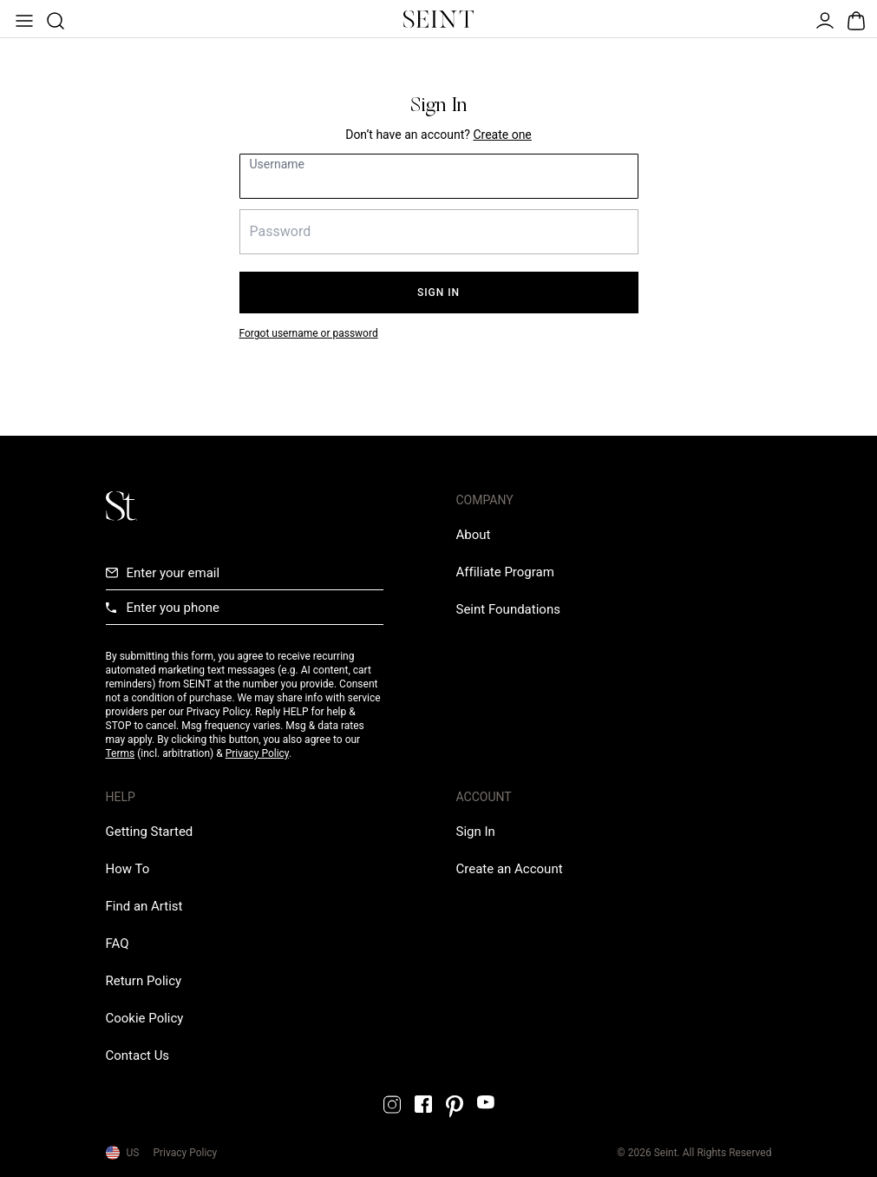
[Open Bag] (854, 19)
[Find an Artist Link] (144, 906)
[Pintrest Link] (454, 1106)
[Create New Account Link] (502, 134)
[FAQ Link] (117, 943)
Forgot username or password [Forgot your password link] (308, 333)
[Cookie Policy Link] (145, 1018)
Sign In (438, 292)
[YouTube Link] (485, 1101)
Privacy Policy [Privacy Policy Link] (185, 1153)
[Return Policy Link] (144, 981)
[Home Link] (438, 19)
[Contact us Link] (138, 1055)
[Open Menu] (22, 19)
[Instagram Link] (392, 1104)
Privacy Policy (257, 753)
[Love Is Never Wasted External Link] (508, 609)
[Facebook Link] (423, 1104)
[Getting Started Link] (149, 831)
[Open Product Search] (53, 19)
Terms (120, 753)
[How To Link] (128, 869)
